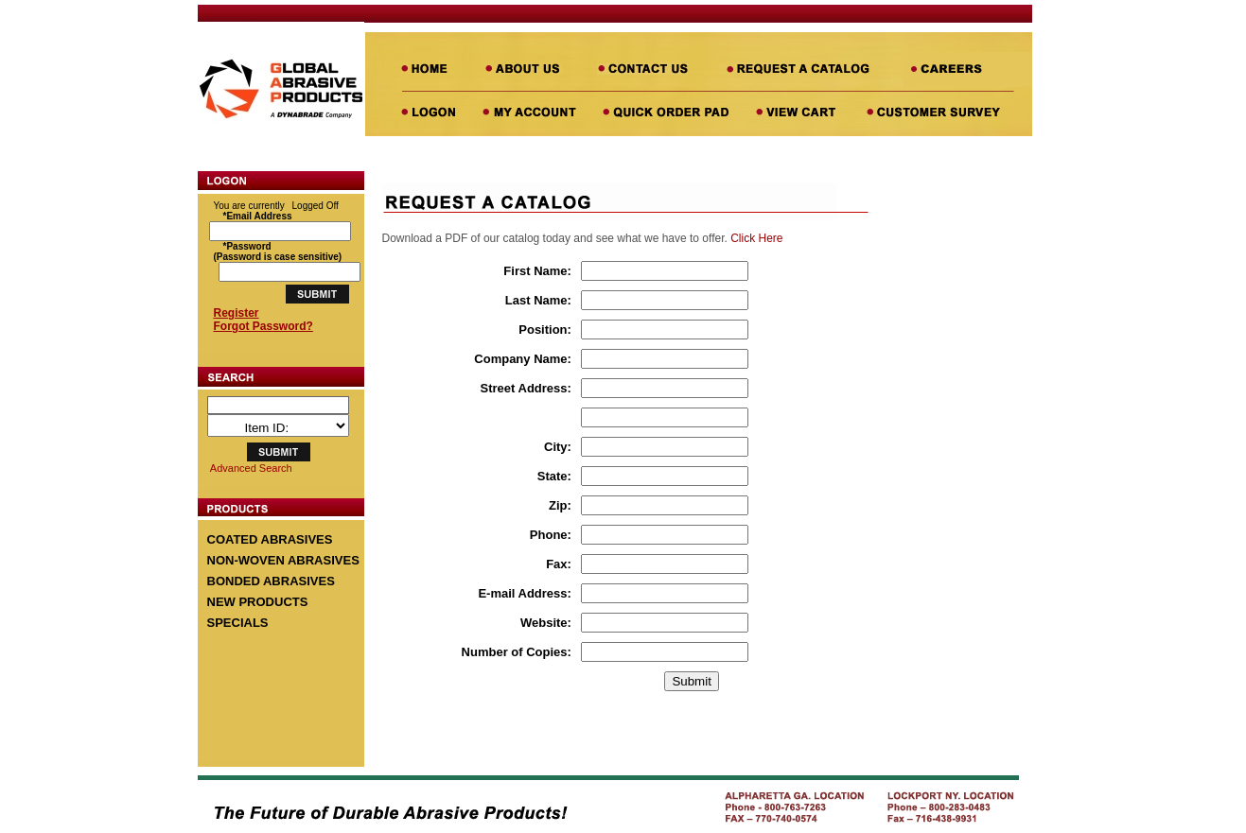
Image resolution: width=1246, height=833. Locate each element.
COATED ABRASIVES (270, 539)
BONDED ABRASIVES (271, 581)
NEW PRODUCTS (257, 602)
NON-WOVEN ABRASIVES (283, 560)
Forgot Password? (263, 326)
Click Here (756, 238)
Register (236, 313)
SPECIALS (238, 623)
